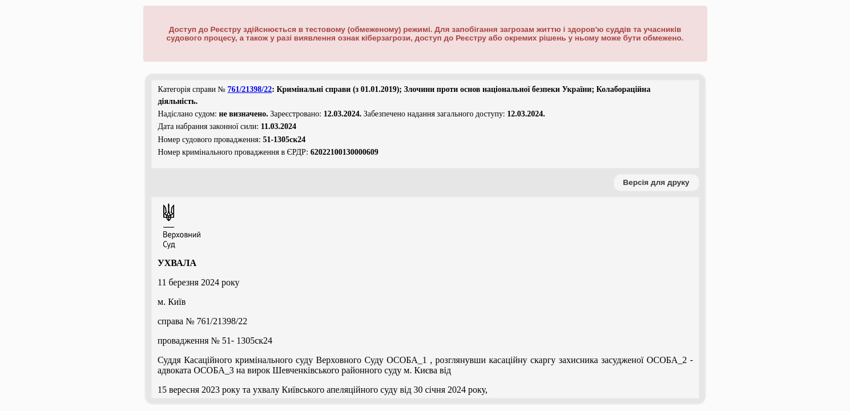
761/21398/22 (249, 89)
